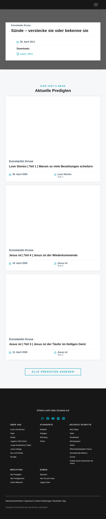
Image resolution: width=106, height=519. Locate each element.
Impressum (29, 501)
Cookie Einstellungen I (43, 501)
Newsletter (57, 501)
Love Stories (75, 175)
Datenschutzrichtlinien (14, 501)
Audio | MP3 (25, 53)
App (64, 501)
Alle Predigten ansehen (53, 372)
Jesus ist (75, 264)
